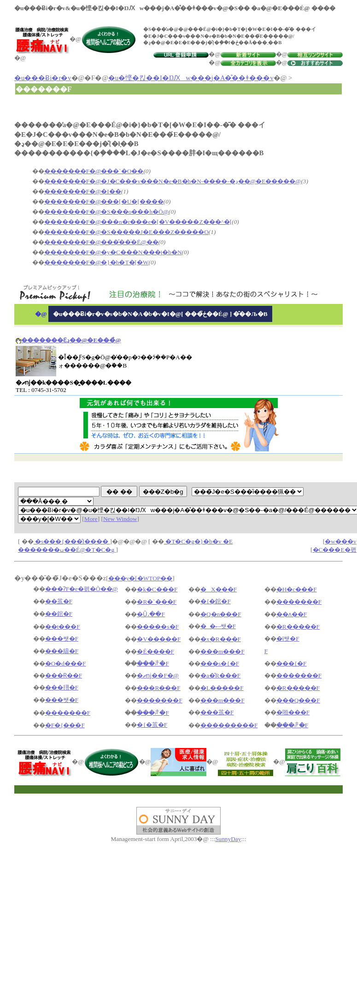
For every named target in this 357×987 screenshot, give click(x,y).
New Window (120, 518)
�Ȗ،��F (150, 614)
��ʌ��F (291, 614)
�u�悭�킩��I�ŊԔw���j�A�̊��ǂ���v (191, 78)
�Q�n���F (220, 614)
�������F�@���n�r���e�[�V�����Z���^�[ (138, 221)
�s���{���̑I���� (72, 541)
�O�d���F (65, 663)
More (91, 518)
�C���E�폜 (335, 549)
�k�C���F (157, 589)
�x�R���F (220, 639)
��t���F (62, 626)
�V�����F (159, 639)
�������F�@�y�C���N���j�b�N (113, 252)
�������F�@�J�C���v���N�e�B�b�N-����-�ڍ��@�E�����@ (172, 181)
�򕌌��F (266, 651)
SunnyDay (228, 838)
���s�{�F (219, 663)
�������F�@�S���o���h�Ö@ (106, 211)
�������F (299, 601)
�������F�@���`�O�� (94, 171)
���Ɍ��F (63, 675)
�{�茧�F (152, 724)
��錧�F (58, 613)
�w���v (340, 541)
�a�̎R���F (220, 675)
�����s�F (158, 626)
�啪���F (293, 712)
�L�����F (222, 687)
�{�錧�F (215, 601)
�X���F (218, 589)
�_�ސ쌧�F (218, 626)
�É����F (155, 651)
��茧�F (58, 601)
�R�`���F (156, 601)
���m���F (222, 651)
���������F (229, 725)
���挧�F (61, 687)
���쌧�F (61, 638)
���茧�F (217, 712)
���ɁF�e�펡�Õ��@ (81, 588)
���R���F (158, 687)
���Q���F (298, 700)
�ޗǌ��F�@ (158, 675)
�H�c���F (296, 589)
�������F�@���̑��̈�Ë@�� (101, 242)
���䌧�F (61, 651)
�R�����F (298, 626)
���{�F (291, 663)
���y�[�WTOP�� (140, 578)
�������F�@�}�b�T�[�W (96, 262)
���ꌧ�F (153, 663)
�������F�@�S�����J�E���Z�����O (126, 231)
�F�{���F (65, 725)
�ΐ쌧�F (287, 638)
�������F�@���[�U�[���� (104, 201)
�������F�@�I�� (82, 191)
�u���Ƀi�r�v (42, 78)
